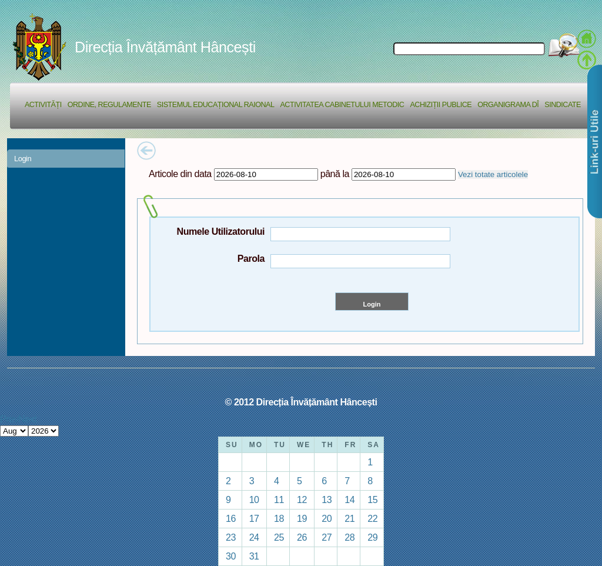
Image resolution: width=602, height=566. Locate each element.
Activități (43, 105)
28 (349, 537)
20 (327, 518)
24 (254, 537)
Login (22, 158)
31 (254, 556)
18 (279, 518)
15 (372, 499)
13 (327, 499)
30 (231, 556)
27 (327, 537)
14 (349, 499)
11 (279, 499)
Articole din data (180, 173)
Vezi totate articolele (493, 174)
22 (372, 518)
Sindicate (562, 105)
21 (349, 518)
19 (302, 518)
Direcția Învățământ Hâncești (165, 47)
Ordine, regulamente (109, 105)
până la (334, 173)
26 (302, 537)
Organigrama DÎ (508, 105)
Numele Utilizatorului (221, 231)
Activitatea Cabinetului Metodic (342, 105)
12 (302, 499)
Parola (251, 258)
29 (372, 537)
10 (254, 499)
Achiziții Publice (440, 105)
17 (254, 518)
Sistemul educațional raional (216, 105)
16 (231, 518)
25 (279, 537)
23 (231, 537)
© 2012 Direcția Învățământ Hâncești (301, 402)
